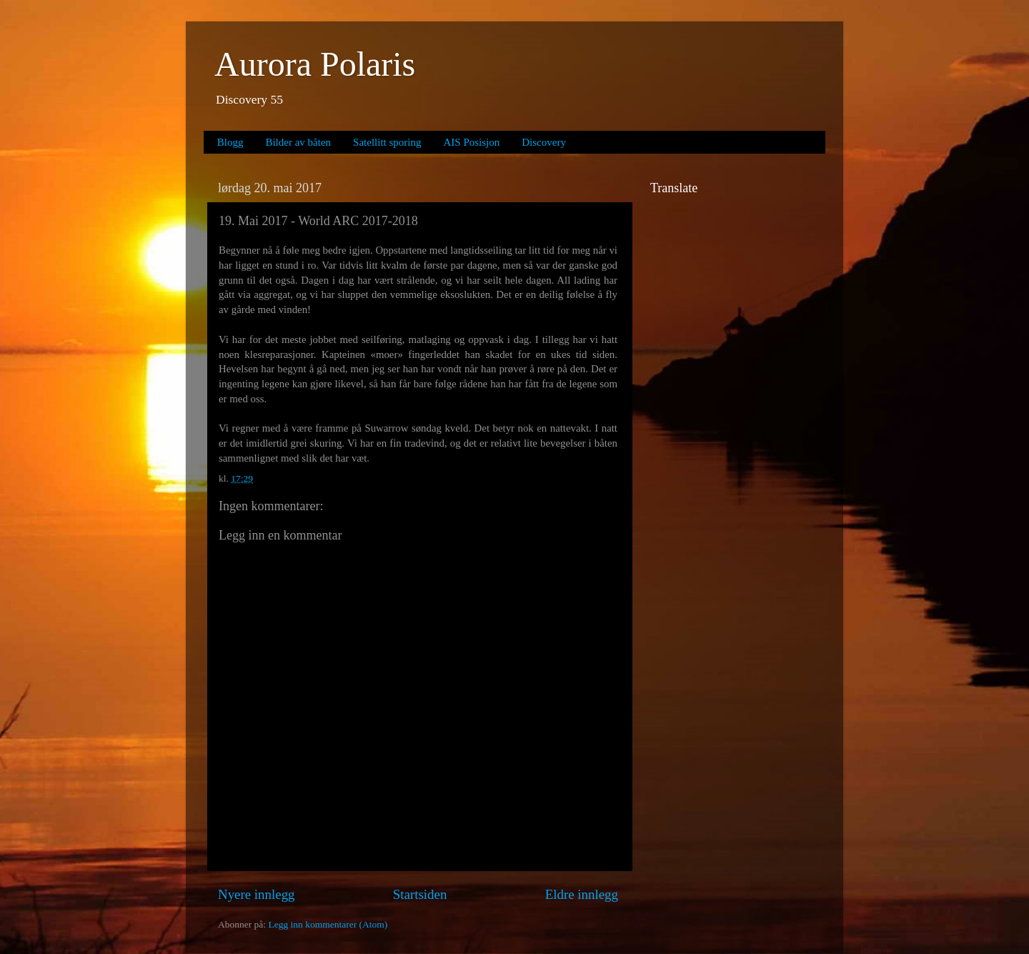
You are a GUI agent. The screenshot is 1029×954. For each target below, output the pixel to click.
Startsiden (420, 894)
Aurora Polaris (314, 64)
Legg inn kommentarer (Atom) (327, 924)
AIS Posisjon (472, 142)
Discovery (544, 142)
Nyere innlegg (256, 894)
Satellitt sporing (387, 142)
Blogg (230, 142)
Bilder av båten (298, 142)
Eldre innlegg (581, 894)
